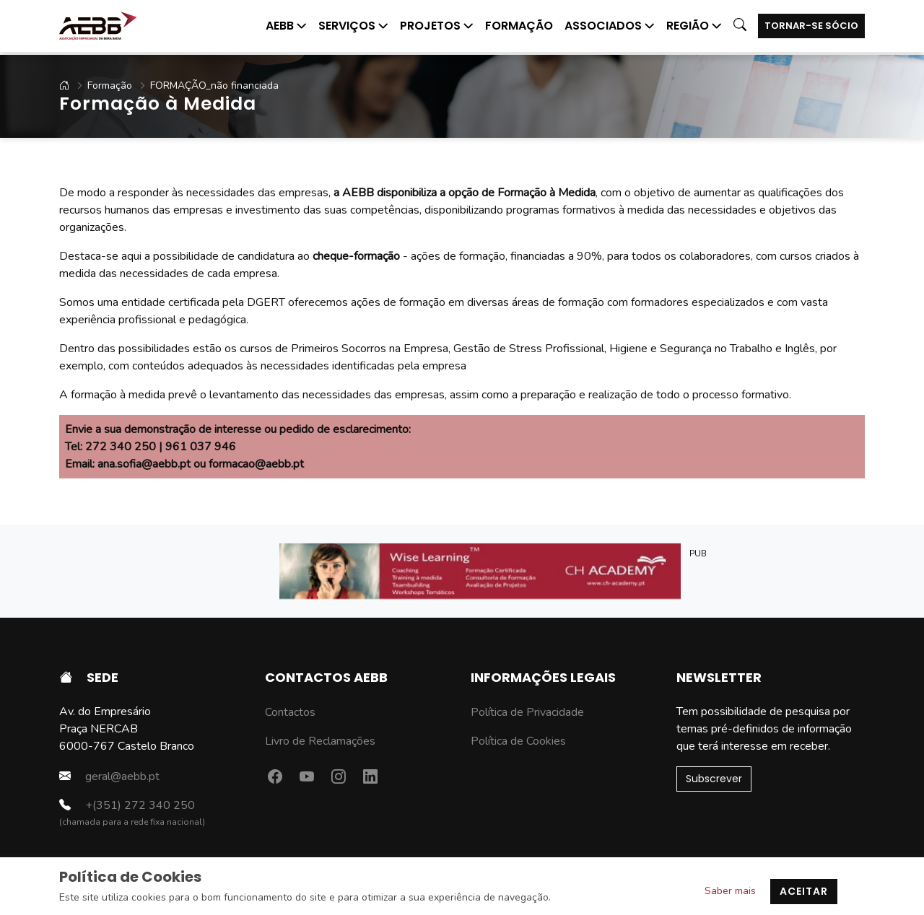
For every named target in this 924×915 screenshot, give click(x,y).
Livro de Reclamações (320, 741)
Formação (519, 25)
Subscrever (714, 778)
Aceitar (804, 891)
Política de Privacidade (527, 712)
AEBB (286, 25)
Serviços (353, 25)
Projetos (437, 25)
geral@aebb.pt (109, 776)
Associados (610, 25)
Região (694, 25)
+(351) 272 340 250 (127, 805)
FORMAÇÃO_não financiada (203, 85)
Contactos (290, 712)
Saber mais (730, 891)
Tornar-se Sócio (811, 25)
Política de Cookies (518, 741)
